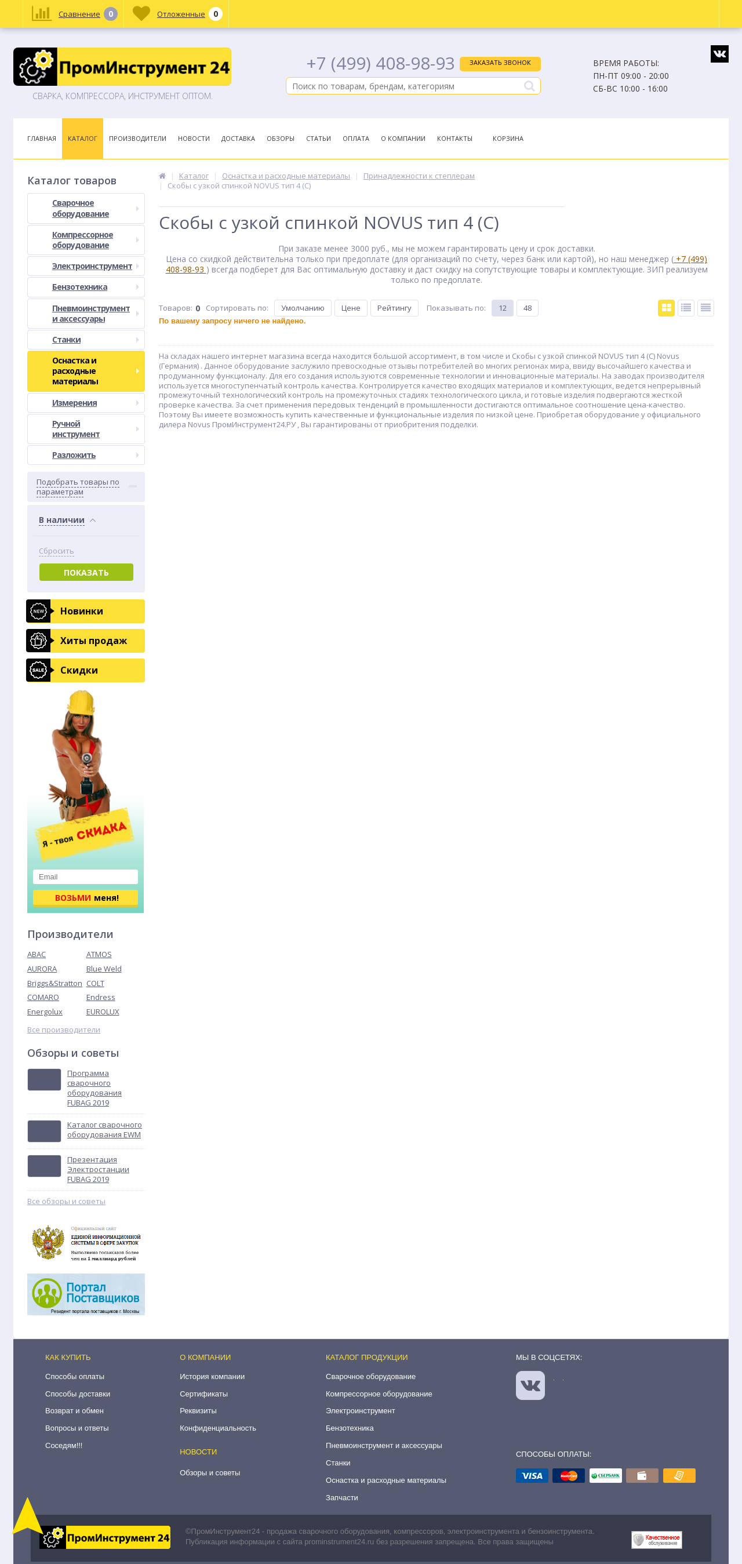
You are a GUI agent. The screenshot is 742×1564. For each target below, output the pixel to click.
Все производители (63, 1030)
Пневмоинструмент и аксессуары (95, 313)
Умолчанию (303, 308)
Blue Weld (104, 968)
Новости (194, 138)
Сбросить (56, 551)
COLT (95, 983)
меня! (87, 897)
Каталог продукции (367, 1357)
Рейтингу (394, 308)
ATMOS (99, 954)
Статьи (318, 138)
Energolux (45, 1011)
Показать (86, 572)
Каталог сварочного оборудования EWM (104, 1130)
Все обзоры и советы (66, 1201)
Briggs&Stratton (54, 983)
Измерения (95, 402)
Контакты (454, 138)
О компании (205, 1357)
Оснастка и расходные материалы (95, 371)
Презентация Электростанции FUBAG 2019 (98, 1169)
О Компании (403, 138)
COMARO (43, 997)
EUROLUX (102, 1011)
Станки (95, 339)
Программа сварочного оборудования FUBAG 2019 (94, 1088)
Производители (137, 138)
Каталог (82, 138)
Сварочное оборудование (95, 208)
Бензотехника (95, 286)
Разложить (95, 454)
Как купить (68, 1357)
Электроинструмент (95, 265)
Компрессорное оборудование (95, 239)
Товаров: (175, 308)
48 (527, 308)
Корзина (508, 138)
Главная (41, 138)
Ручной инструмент (95, 428)
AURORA (42, 968)
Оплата (356, 138)
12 (503, 308)
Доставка (238, 138)
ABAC (36, 954)
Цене (351, 308)
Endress (100, 997)
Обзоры (280, 138)
